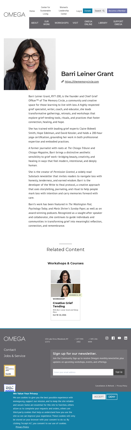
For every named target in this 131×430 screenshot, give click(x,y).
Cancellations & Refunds (104, 386)
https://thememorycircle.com (82, 81)
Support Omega (118, 23)
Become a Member (117, 11)
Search (98, 11)
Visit (75, 22)
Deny (111, 396)
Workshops (62, 22)
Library (103, 22)
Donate (87, 11)
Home (32, 11)
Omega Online (88, 23)
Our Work (46, 23)
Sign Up (119, 372)
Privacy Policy (122, 386)
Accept (99, 396)
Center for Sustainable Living (45, 10)
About (34, 22)
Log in (79, 11)
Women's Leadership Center (64, 10)
